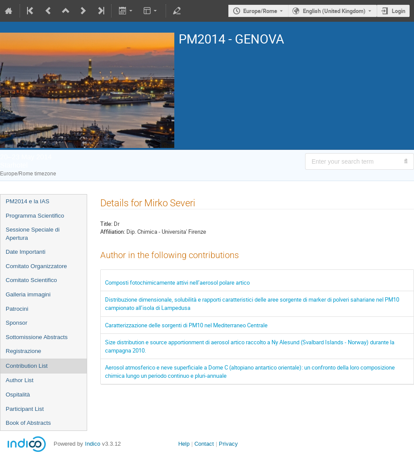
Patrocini (17, 309)
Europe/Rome (260, 11)
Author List (20, 380)
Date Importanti (25, 252)
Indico (92, 443)
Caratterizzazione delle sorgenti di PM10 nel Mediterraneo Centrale (186, 325)
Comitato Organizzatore (36, 266)
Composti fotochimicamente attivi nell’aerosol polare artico (177, 282)
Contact (204, 443)
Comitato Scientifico (31, 280)
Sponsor (16, 322)
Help (184, 443)
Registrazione (23, 351)
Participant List (25, 409)
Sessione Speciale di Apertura (33, 233)
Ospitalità (18, 394)
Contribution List (27, 366)
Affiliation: (112, 231)
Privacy (228, 443)
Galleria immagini (28, 294)
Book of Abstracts (28, 423)
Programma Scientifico (35, 215)
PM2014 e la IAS (27, 201)
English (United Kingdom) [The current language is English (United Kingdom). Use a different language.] (334, 11)
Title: (106, 224)
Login (398, 11)
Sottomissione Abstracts (37, 337)
